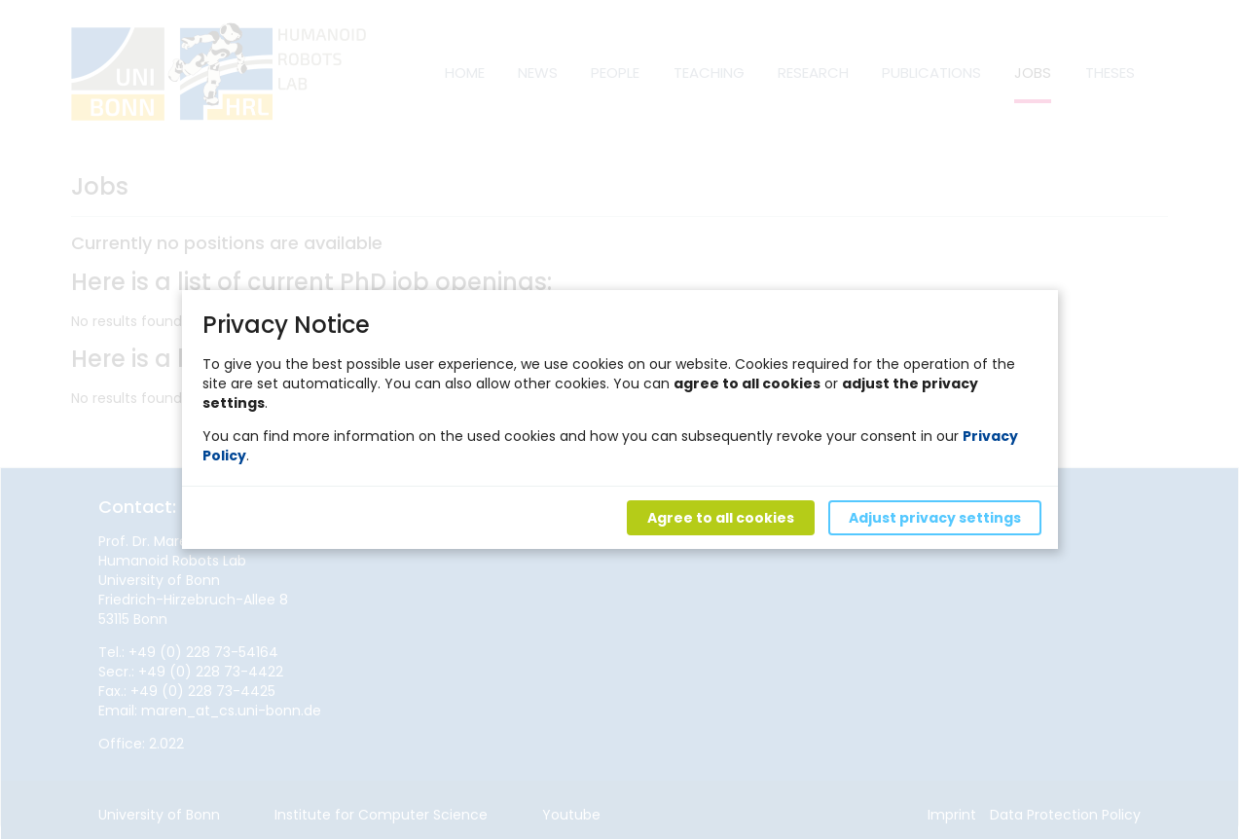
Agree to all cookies (719, 518)
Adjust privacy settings (934, 518)
